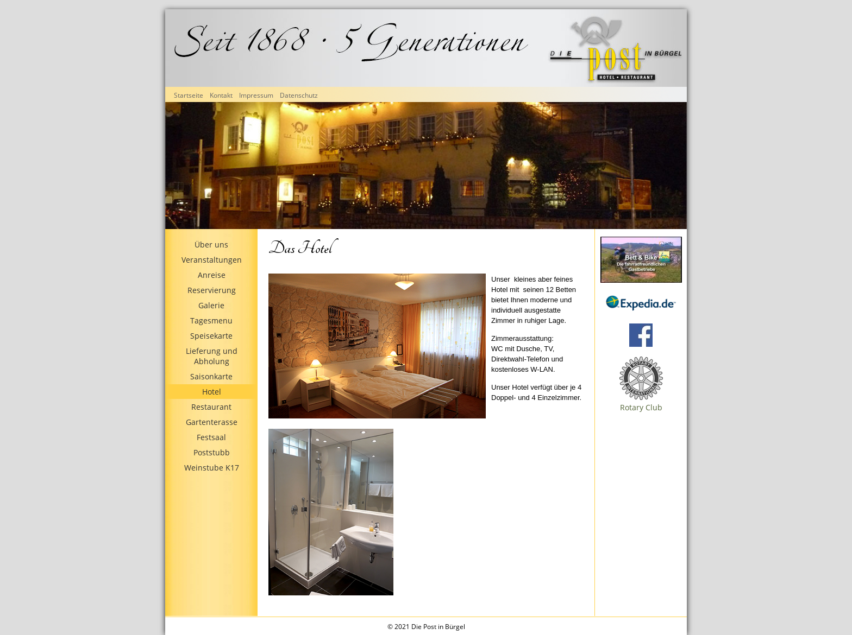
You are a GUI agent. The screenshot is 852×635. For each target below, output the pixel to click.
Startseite (188, 95)
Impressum (256, 95)
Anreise (211, 275)
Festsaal (211, 437)
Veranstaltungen (211, 260)
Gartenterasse (211, 422)
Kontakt (221, 95)
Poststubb (211, 452)
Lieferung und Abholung (211, 356)
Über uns (211, 244)
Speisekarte (211, 336)
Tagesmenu (211, 320)
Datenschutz (299, 95)
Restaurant (211, 407)
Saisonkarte (211, 376)
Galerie (211, 305)
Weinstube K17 (211, 467)
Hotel (211, 391)
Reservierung (211, 290)
